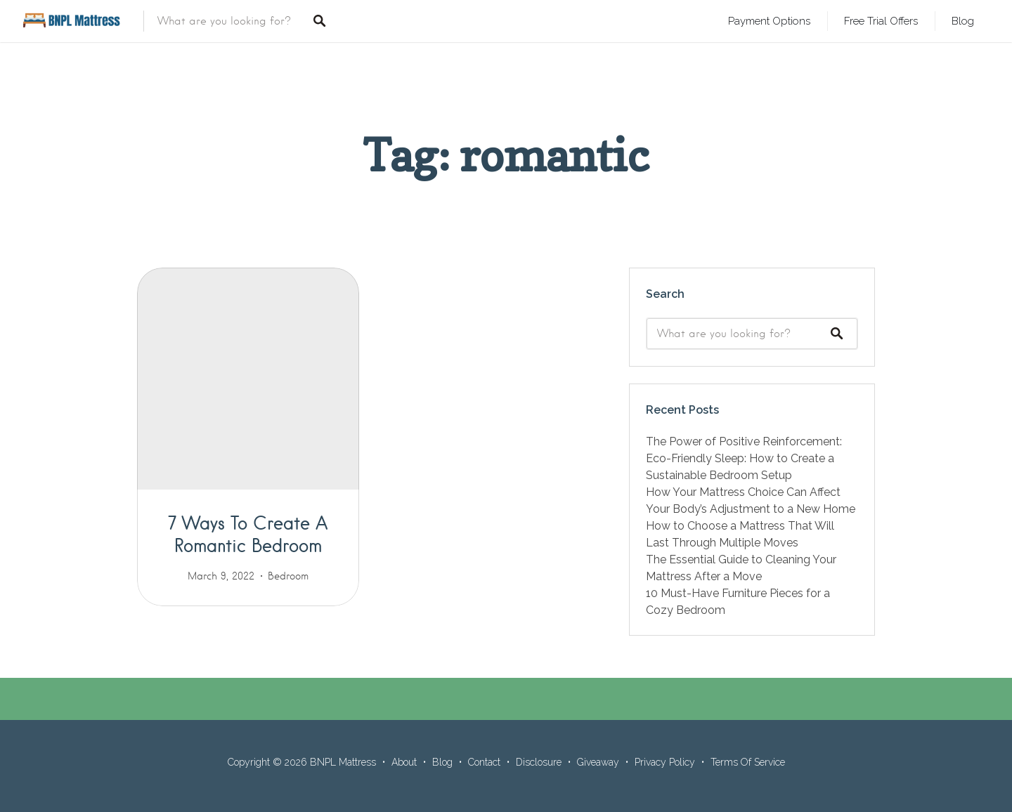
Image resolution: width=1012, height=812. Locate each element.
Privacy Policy (665, 762)
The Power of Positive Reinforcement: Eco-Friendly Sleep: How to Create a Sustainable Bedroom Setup (744, 458)
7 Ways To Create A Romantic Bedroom (247, 534)
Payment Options (769, 21)
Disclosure (539, 762)
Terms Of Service (748, 762)
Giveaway (598, 762)
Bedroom (288, 576)
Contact (484, 762)
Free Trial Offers (881, 21)
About (404, 762)
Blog (963, 21)
